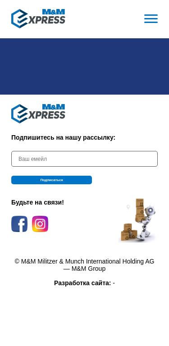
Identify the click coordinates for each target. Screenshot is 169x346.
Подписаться (84, 183)
